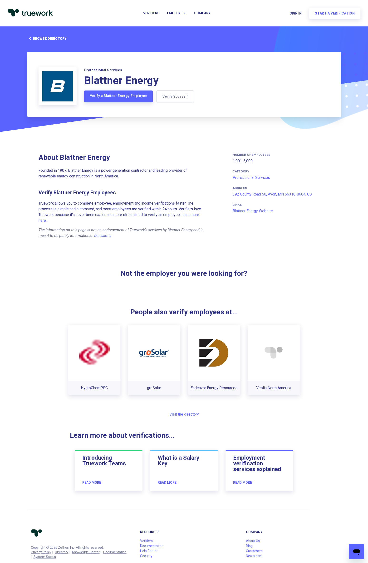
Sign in (296, 13)
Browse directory (46, 38)
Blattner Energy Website (253, 211)
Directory (62, 552)
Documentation (115, 552)
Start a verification (335, 13)
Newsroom (254, 556)
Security (146, 556)
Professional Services (251, 177)
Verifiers (151, 13)
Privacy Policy (41, 552)
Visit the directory (184, 414)
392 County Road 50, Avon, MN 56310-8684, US (272, 194)
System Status (45, 557)
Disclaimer (103, 235)
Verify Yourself (175, 96)
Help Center (149, 551)
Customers (254, 551)
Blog (249, 546)
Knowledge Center (86, 552)
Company (202, 13)
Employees (176, 13)
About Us (253, 541)
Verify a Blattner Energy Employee (118, 96)
